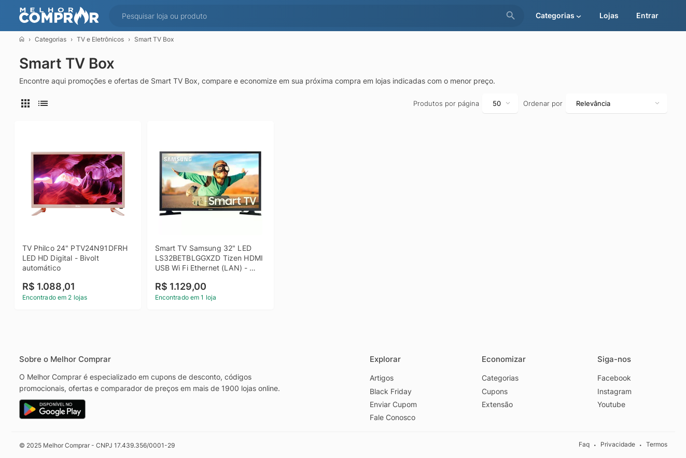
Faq (584, 444)
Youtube (611, 403)
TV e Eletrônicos (100, 39)
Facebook (614, 377)
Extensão (497, 403)
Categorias (50, 39)
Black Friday (391, 390)
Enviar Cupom (393, 403)
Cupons (495, 390)
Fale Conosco (392, 416)
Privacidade (617, 444)
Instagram (614, 390)
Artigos (382, 377)
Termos (656, 444)
